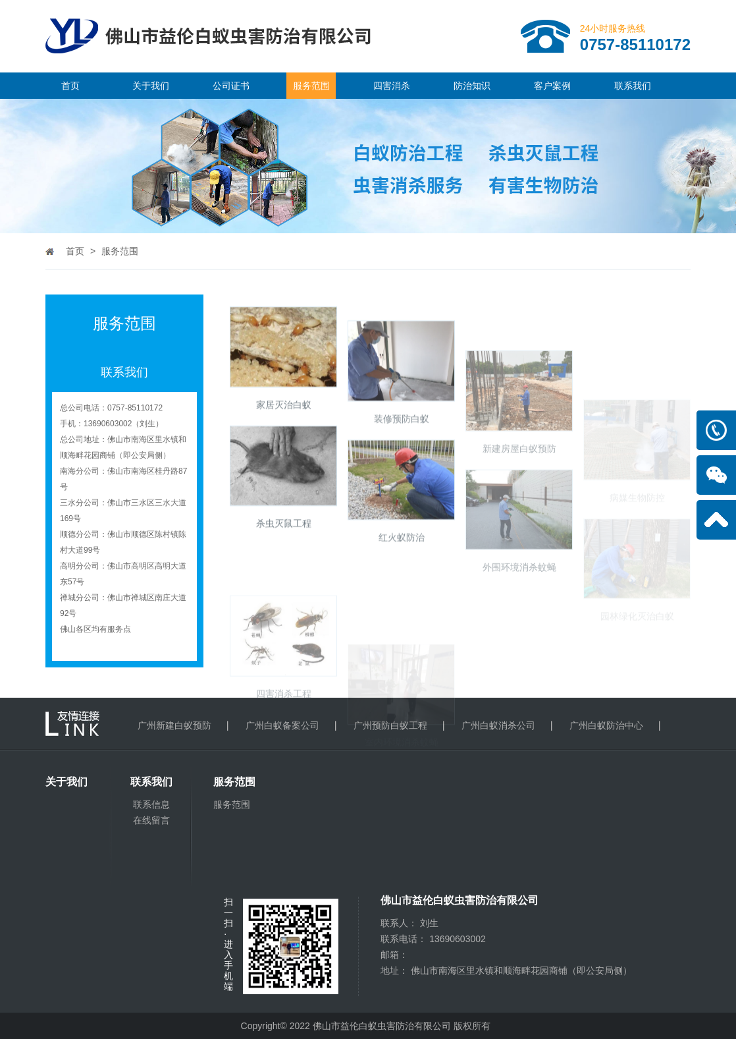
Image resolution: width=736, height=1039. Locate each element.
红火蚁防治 (402, 567)
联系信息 (151, 804)
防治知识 (472, 85)
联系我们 (632, 85)
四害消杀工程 (283, 742)
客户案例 (552, 85)
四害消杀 (391, 85)
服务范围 (311, 85)
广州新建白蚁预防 (174, 725)
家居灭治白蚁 (283, 418)
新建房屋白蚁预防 (519, 497)
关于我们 (150, 85)
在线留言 (151, 820)
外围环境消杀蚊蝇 (519, 616)
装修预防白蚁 (401, 448)
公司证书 (231, 85)
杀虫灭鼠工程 (283, 537)
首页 (70, 85)
